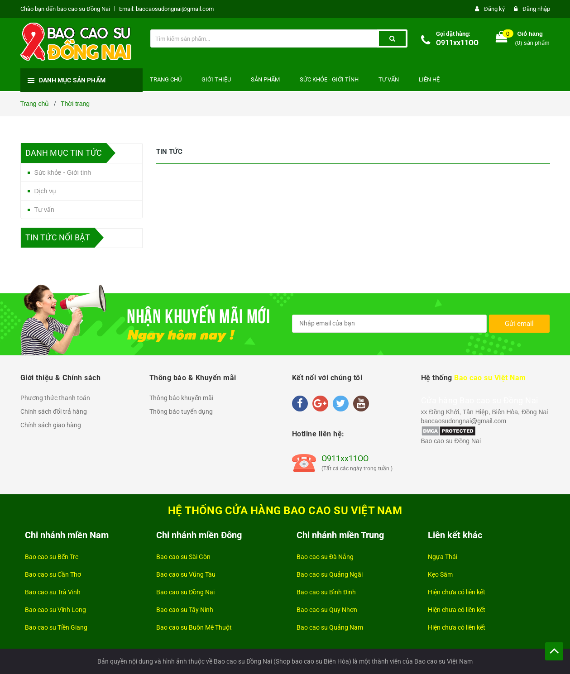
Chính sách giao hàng (50, 425)
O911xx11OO (457, 42)
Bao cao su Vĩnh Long (55, 609)
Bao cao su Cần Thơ (53, 574)
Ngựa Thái (442, 556)
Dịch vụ (45, 191)
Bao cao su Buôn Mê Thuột (194, 627)
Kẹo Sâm (440, 574)
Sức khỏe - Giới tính (62, 172)
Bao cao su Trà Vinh (53, 592)
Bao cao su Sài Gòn (183, 556)
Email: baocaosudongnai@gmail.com (166, 8)
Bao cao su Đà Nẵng (325, 556)
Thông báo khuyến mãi (181, 398)
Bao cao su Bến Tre (51, 556)
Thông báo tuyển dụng (181, 411)
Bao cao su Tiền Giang (56, 627)
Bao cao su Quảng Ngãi (330, 574)
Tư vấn (44, 209)
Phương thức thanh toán (55, 398)
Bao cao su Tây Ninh (184, 609)
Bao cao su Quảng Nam (330, 627)
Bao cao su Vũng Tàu (186, 574)
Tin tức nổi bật (58, 237)
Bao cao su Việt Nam (490, 377)
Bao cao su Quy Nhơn (327, 609)
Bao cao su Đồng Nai (451, 441)
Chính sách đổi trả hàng (53, 411)
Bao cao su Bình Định (326, 592)
